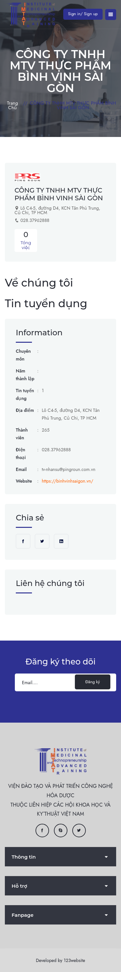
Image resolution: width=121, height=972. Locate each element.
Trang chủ (12, 105)
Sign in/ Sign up (83, 14)
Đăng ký (93, 682)
